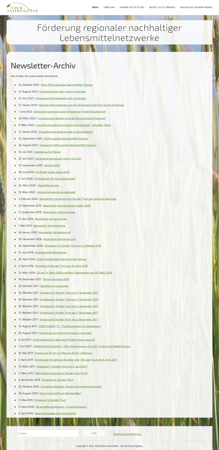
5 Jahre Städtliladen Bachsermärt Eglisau (62, 259)
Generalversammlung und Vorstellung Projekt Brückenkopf (70, 111)
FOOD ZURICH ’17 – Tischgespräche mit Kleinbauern (70, 326)
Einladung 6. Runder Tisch (57, 379)
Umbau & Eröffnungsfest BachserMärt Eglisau (68, 145)
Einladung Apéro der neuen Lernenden (62, 91)
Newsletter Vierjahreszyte (59, 212)
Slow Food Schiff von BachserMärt (60, 393)
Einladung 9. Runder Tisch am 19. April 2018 (61, 265)
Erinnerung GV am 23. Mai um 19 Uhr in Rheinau (63, 352)
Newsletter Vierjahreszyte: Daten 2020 (67, 205)
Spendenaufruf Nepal (47, 151)
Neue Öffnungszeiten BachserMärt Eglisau (67, 84)
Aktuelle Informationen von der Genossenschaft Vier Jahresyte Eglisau (81, 104)
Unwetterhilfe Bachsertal (50, 252)
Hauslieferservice (48, 185)
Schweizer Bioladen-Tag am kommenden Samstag (71, 386)
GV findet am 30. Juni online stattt (55, 178)
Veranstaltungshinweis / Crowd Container (61, 406)
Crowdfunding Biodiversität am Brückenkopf (66, 131)
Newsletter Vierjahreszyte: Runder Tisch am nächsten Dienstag (77, 198)
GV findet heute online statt (52, 172)
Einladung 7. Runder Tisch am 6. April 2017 (62, 366)
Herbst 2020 (51, 165)
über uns (109, 7)
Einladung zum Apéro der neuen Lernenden (65, 332)
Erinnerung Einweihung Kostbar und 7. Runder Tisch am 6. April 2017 (76, 359)
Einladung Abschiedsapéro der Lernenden (61, 98)
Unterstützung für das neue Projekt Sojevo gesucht (64, 339)
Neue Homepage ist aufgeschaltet (55, 413)
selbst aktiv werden (162, 7)
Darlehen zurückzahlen (54, 285)
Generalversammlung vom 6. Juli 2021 (58, 158)
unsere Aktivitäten (132, 7)
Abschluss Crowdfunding (196, 7)
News (95, 7)
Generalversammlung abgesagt (56, 192)
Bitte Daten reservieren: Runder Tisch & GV (62, 373)
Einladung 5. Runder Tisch (50, 399)
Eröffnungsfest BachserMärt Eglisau (66, 138)
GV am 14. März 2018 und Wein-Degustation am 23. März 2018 (74, 272)
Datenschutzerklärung (127, 434)
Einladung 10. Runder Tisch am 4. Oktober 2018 (72, 245)
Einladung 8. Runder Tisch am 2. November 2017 (69, 292)
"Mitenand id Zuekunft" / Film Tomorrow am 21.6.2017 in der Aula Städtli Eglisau (82, 346)
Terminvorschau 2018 (56, 279)
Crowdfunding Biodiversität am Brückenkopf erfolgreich (72, 118)
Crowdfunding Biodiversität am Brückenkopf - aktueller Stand (73, 125)
